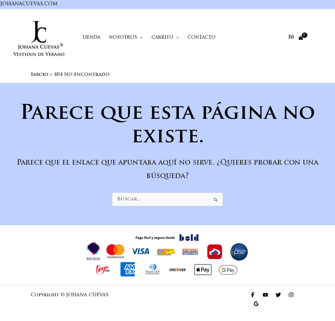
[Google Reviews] (256, 303)
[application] (140, 37)
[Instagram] (291, 294)
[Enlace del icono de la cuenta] (318, 37)
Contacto (202, 37)
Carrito (165, 37)
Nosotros (126, 37)
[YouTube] (265, 294)
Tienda (91, 37)
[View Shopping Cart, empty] (295, 37)
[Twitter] (278, 294)
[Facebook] (252, 294)
